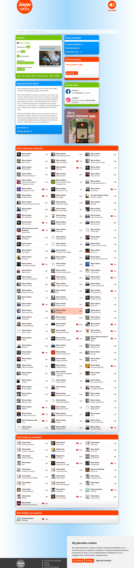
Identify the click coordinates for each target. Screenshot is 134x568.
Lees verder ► (23, 127)
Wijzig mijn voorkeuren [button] (103, 560)
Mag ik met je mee (28, 291)
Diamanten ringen (62, 203)
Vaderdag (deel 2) (27, 490)
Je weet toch (61, 264)
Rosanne (27, 346)
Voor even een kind (97, 381)
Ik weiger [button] (89, 560)
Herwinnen (95, 238)
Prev (2, 12)
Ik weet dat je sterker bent (99, 258)
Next (131, 12)
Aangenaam (27, 155)
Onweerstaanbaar (27, 324)
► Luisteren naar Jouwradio (51, 561)
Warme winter (95, 394)
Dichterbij (95, 443)
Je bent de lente (61, 470)
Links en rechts (27, 284)
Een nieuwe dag (96, 209)
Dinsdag (95, 203)
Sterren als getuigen (63, 483)
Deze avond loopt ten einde (31, 203)
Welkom (27, 408)
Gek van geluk (27, 223)
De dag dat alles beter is (98, 182)
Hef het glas (95, 230)
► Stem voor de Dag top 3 (50, 567)
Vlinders (27, 381)
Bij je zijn (61, 168)
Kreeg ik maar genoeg (63, 271)
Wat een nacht (27, 401)
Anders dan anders (28, 443)
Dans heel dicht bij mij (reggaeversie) (63, 182)
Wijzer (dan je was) (62, 408)
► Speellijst (46, 565)
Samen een (61, 346)
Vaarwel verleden (61, 359)
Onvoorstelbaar (61, 318)
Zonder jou (27, 428)
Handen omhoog (27, 457)
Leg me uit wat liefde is (29, 278)
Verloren (95, 373)
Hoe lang (27, 258)
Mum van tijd (27, 304)
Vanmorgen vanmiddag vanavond (63, 373)
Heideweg (27, 238)
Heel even (61, 230)
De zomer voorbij (99, 196)
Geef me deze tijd (96, 216)
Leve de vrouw (95, 278)
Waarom (27, 394)
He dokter (60, 457)
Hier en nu (95, 251)
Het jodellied (95, 457)
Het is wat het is (61, 244)
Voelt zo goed (61, 381)
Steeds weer (27, 353)
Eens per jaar (60, 450)
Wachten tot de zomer (63, 394)
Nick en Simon (31, 32)
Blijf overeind (95, 168)
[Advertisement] (110, 66)
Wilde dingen (95, 408)
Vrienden (96, 490)
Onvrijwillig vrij (95, 318)
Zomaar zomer (95, 497)
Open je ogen (27, 331)
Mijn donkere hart (62, 298)
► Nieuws (45, 563)
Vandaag (27, 373)
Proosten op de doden (63, 339)
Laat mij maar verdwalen (30, 477)
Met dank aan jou (96, 291)
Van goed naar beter (97, 366)
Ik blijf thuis (61, 258)
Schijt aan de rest (96, 477)
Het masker (27, 251)
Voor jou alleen (27, 388)
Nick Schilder (55, 76)
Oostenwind (61, 324)
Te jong (95, 353)
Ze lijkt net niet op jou (29, 414)
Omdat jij (61, 311)
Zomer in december (97, 421)
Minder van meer (96, 298)
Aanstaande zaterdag (63, 155)
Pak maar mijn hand (62, 331)
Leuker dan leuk (61, 278)
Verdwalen (60, 490)
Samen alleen (60, 477)
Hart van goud (95, 223)
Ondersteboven (96, 311)
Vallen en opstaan (27, 366)
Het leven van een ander (98, 244)
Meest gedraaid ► (73, 48)
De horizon (95, 189)
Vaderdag (95, 359)
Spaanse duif (95, 346)
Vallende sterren (61, 366)
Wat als (26, 497)
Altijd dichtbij (27, 168)
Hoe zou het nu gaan (63, 463)
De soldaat (61, 196)
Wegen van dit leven (97, 401)
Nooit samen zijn (27, 311)
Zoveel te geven (96, 428)
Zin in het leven (61, 497)
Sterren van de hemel (63, 353)
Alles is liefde (95, 155)
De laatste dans (27, 196)
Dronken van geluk (28, 450)
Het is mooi (27, 244)
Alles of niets (27, 161)
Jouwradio (20, 32)
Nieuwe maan (61, 304)
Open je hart (95, 324)
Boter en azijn (61, 175)
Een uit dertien (27, 216)
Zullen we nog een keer (29, 503)
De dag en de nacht (28, 189)
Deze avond (60, 443)
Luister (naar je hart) (97, 284)
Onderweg (27, 318)
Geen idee (95, 450)
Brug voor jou (95, 175)
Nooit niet (95, 304)
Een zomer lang (61, 216)
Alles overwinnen (61, 161)
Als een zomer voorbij (98, 161)
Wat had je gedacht (62, 401)
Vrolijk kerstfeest (97, 388)
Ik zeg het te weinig (28, 470)
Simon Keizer (43, 76)
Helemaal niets (61, 238)
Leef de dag (95, 271)
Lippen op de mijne (62, 284)
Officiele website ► (24, 131)
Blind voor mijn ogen (28, 175)
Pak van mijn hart (96, 331)
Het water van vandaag (63, 251)
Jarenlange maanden (29, 264)
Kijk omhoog (27, 271)
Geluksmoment (61, 223)
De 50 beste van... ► (74, 52)
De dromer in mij (61, 189)
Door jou (27, 209)
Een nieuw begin (61, 209)
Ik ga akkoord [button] (78, 560)
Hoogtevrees (95, 463)
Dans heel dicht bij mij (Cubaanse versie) (29, 182)
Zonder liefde (61, 428)
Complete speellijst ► (74, 44)
